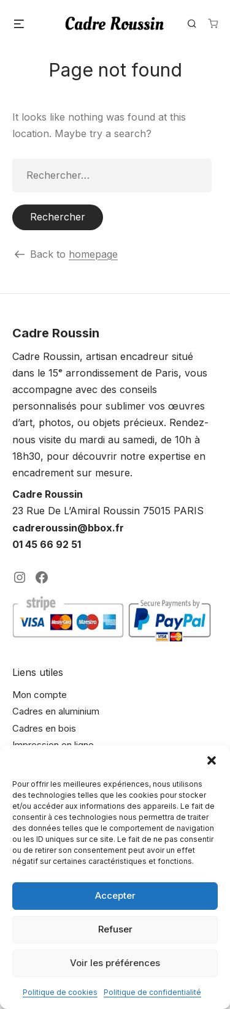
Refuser (115, 929)
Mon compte (39, 694)
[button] (211, 760)
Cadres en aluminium (55, 711)
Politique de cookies (60, 992)
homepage (93, 254)
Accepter (115, 895)
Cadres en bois (44, 728)
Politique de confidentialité (152, 992)
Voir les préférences (115, 963)
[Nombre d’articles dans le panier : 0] (213, 23)
